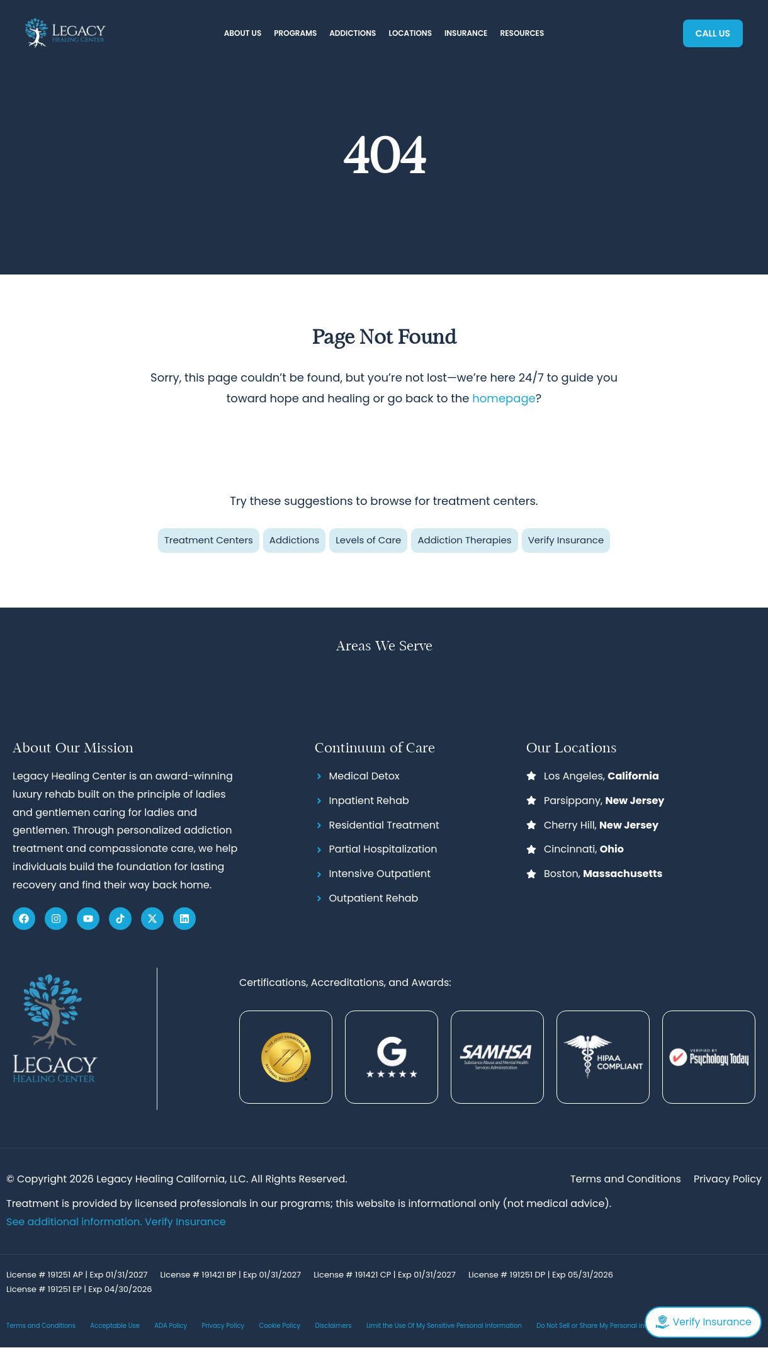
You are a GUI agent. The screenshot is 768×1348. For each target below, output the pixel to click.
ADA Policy (170, 1325)
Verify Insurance (566, 540)
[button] (243, 33)
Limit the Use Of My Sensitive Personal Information (444, 1325)
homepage (503, 398)
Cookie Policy (279, 1325)
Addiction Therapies (464, 540)
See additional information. (75, 1222)
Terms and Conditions (41, 1325)
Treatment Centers (208, 540)
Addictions (294, 540)
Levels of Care (368, 540)
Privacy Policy (223, 1325)
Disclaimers (333, 1325)
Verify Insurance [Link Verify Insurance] (185, 1222)
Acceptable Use (115, 1325)
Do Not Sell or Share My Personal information (605, 1325)
